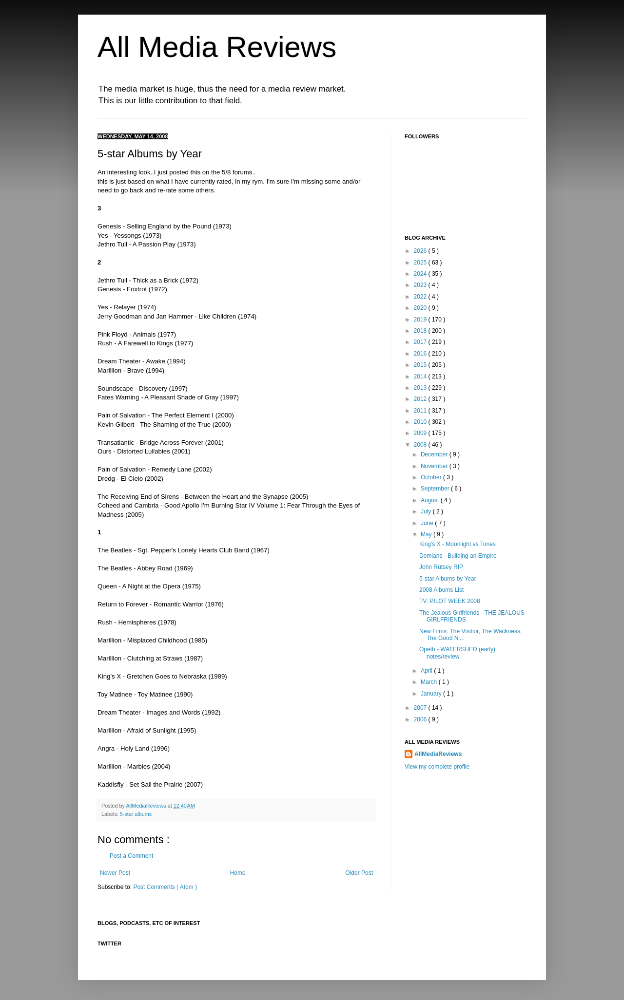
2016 (421, 353)
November (435, 466)
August (431, 500)
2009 (421, 433)
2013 (421, 387)
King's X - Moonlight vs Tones (457, 544)
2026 (421, 250)
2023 (421, 285)
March (430, 682)
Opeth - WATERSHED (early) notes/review (457, 653)
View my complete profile (437, 766)
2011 (421, 410)
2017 (421, 342)
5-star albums (136, 814)
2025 (421, 262)
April (427, 670)
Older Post (359, 872)
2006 (421, 719)
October (432, 477)
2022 (421, 296)
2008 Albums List (441, 589)
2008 (421, 444)
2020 (421, 307)
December (435, 454)
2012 (421, 399)
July (427, 511)
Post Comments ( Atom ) (165, 887)
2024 (421, 273)
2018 (421, 330)
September (436, 488)
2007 (421, 707)
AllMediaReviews (146, 806)
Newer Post (115, 872)
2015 (421, 364)
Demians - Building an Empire (458, 555)
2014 (421, 376)
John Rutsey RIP (441, 567)
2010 (421, 421)
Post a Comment (131, 855)
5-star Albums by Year (447, 578)
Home (238, 872)
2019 (421, 319)
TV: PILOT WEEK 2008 (449, 601)
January (432, 693)
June (428, 523)
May (427, 534)
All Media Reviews (217, 47)
